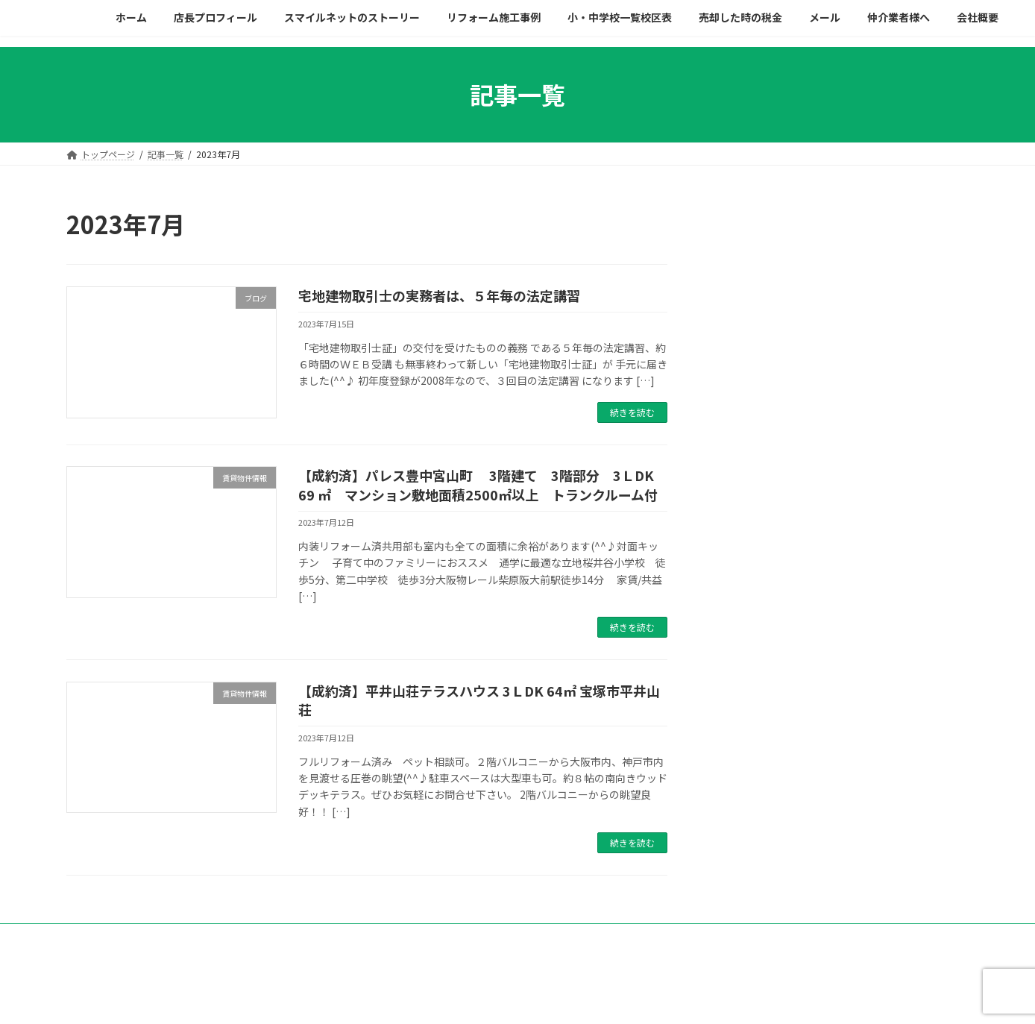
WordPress (436, 997)
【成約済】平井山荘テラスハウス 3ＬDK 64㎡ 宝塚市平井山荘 (479, 700)
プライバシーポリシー (191, 937)
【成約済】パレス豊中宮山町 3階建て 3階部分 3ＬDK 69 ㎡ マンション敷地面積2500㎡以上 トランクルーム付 (482, 484)
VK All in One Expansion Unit (616, 997)
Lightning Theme (514, 997)
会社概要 (98, 937)
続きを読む (632, 412)
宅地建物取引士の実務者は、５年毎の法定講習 (439, 295)
